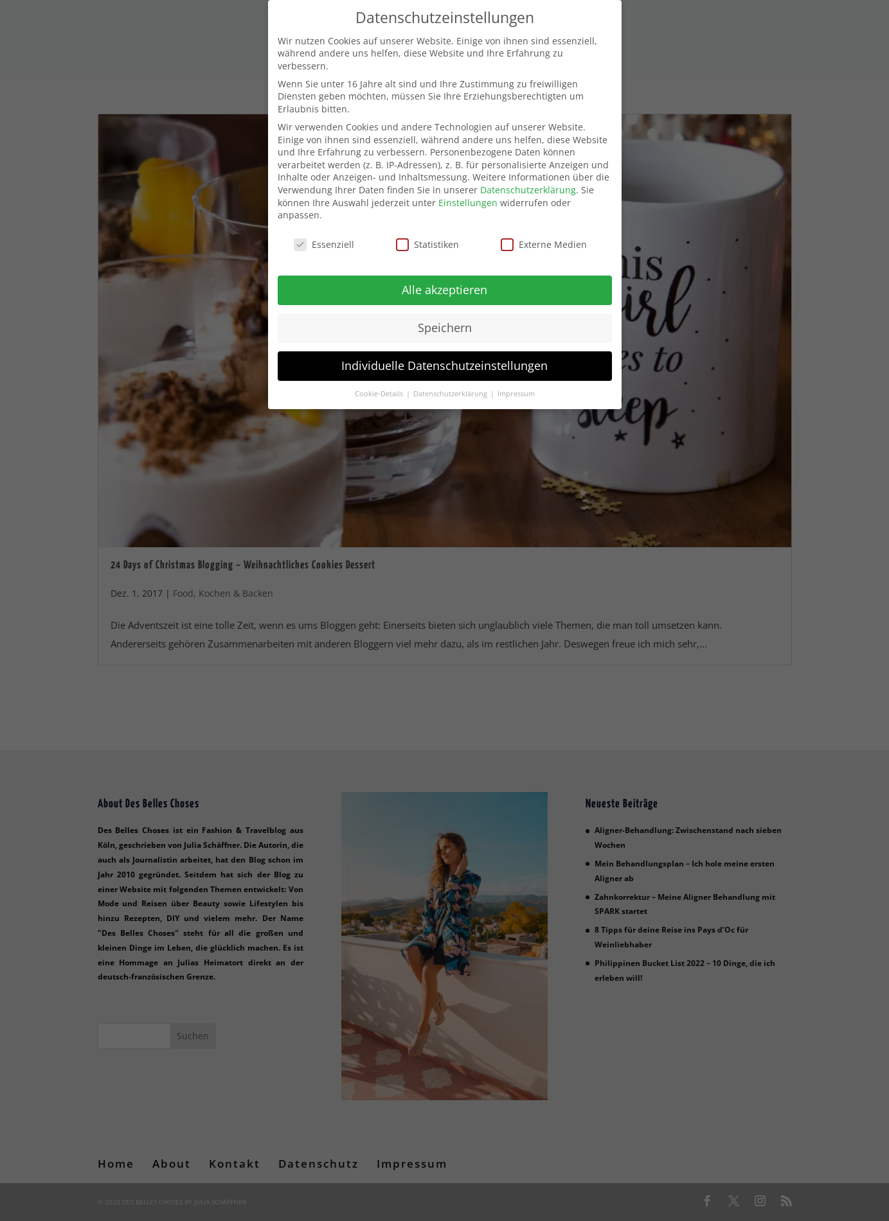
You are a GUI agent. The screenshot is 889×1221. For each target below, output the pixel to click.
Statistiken (427, 236)
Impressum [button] (516, 385)
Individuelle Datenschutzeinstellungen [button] (444, 357)
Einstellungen (468, 194)
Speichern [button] (445, 319)
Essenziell (324, 236)
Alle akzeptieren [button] (444, 281)
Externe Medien (544, 236)
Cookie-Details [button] (380, 385)
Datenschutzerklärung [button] (451, 385)
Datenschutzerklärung (528, 181)
